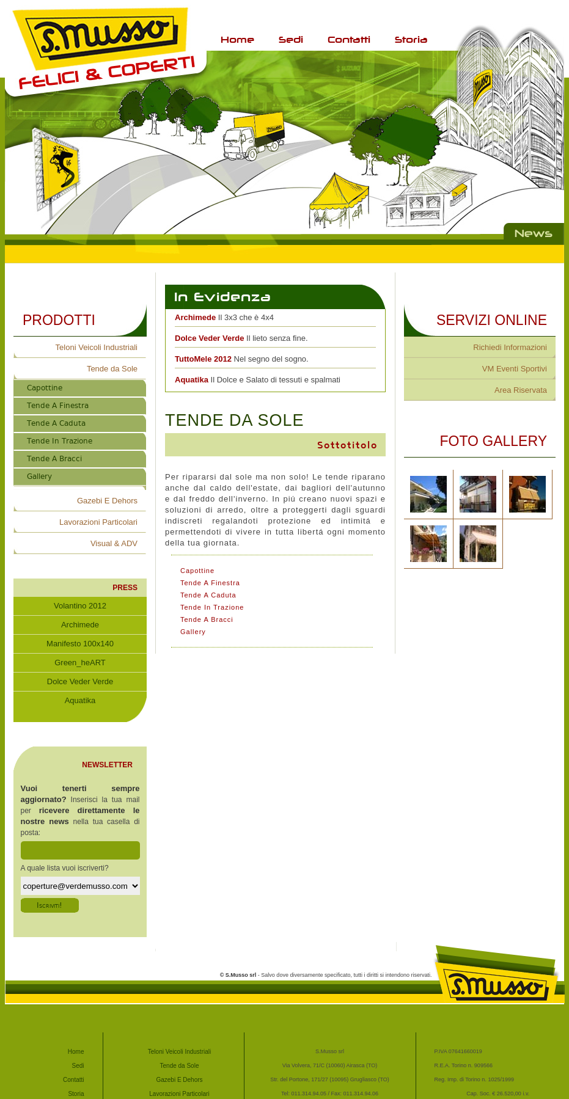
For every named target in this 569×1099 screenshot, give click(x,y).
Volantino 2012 (80, 605)
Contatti (349, 39)
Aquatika (80, 709)
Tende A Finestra (58, 405)
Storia (411, 39)
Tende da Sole (112, 368)
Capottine (44, 388)
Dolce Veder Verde (80, 681)
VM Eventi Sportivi (514, 368)
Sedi (291, 39)
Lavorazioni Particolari (98, 522)
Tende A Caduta (56, 423)
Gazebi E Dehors (107, 500)
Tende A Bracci (54, 459)
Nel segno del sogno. (242, 358)
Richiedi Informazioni (510, 347)
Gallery (39, 476)
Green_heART (80, 662)
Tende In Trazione (59, 441)
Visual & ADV (114, 543)
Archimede (80, 624)
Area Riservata (520, 390)
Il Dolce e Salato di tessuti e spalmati (257, 379)
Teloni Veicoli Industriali (97, 347)
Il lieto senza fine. (241, 338)
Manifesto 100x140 (80, 643)
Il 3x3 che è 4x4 (224, 317)
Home (237, 39)
